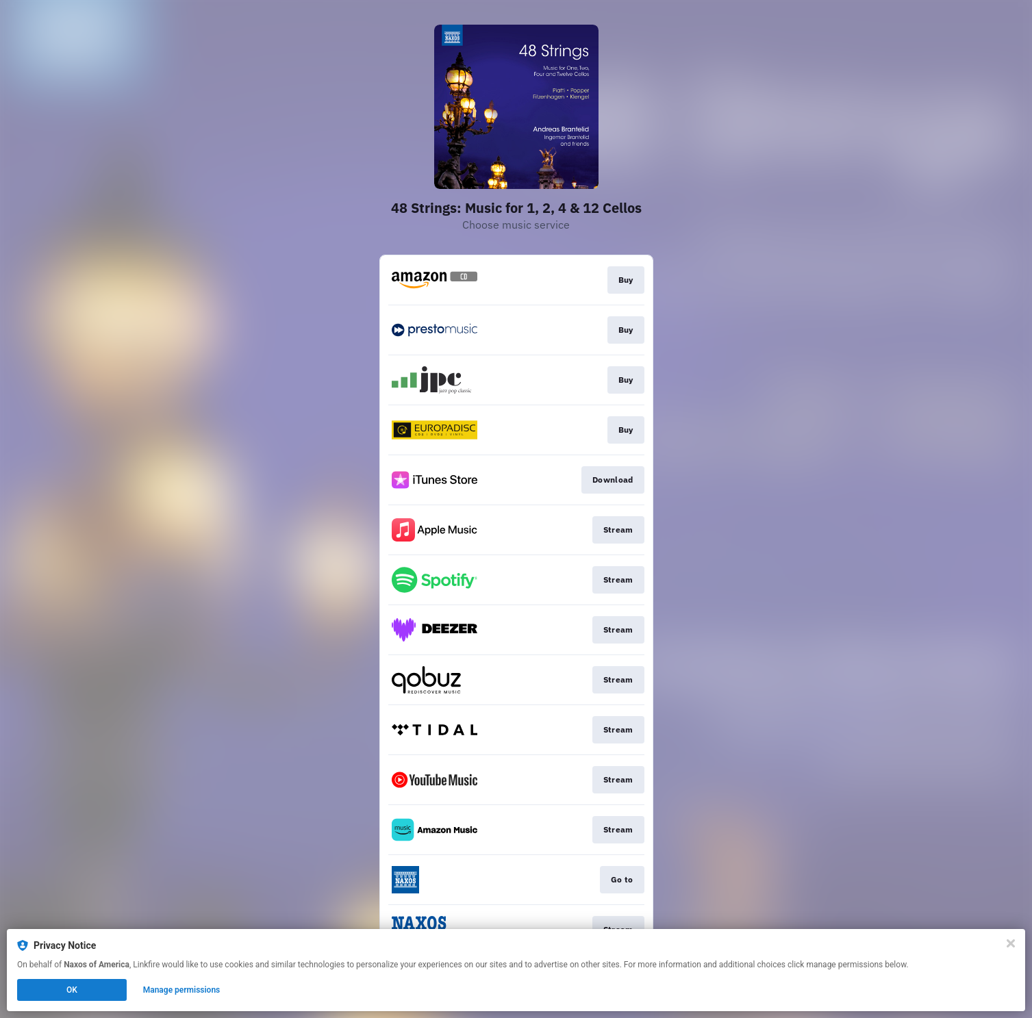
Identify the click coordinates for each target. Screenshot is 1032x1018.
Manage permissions (182, 990)
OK (71, 990)
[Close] (1011, 943)
